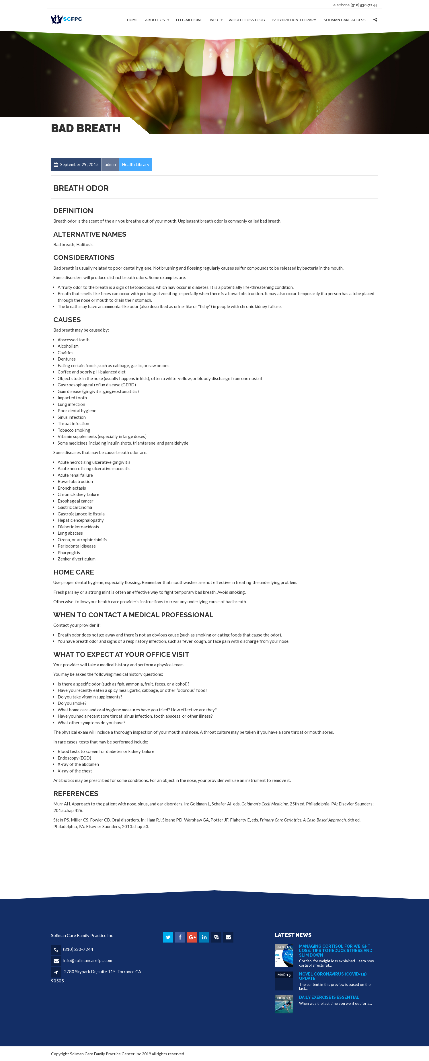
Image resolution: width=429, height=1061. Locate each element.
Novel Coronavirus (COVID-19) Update (332, 976)
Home (132, 20)
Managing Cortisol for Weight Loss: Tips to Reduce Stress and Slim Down (335, 950)
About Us (155, 20)
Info (214, 20)
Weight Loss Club (247, 20)
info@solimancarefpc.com (87, 960)
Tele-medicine (188, 20)
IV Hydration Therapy (294, 20)
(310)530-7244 (78, 949)
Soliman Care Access (345, 20)
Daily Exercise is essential (329, 997)
